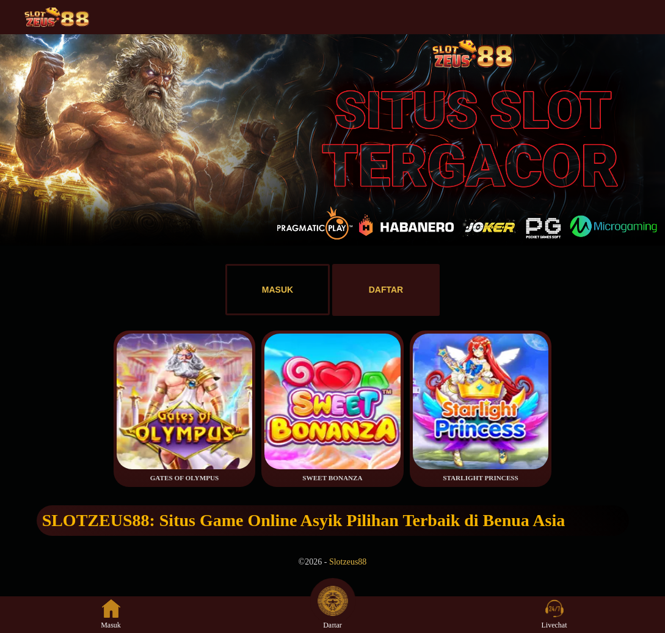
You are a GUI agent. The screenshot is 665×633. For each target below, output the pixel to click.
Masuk (111, 614)
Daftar (332, 614)
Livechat (554, 614)
